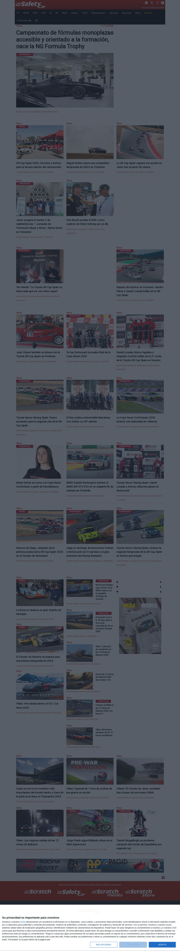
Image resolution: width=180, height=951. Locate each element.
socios (23, 922)
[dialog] (90, 928)
